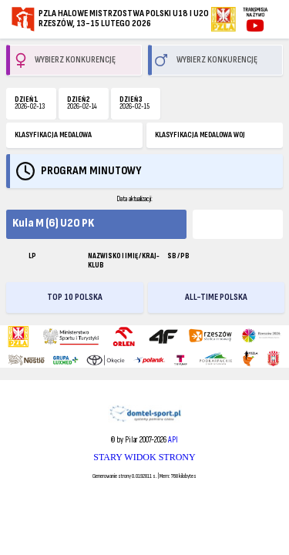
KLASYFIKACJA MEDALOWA (53, 135)
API (173, 440)
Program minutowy (91, 170)
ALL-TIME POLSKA (216, 297)
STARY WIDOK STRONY (144, 457)
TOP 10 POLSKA (74, 297)
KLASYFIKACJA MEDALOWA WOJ (200, 135)
